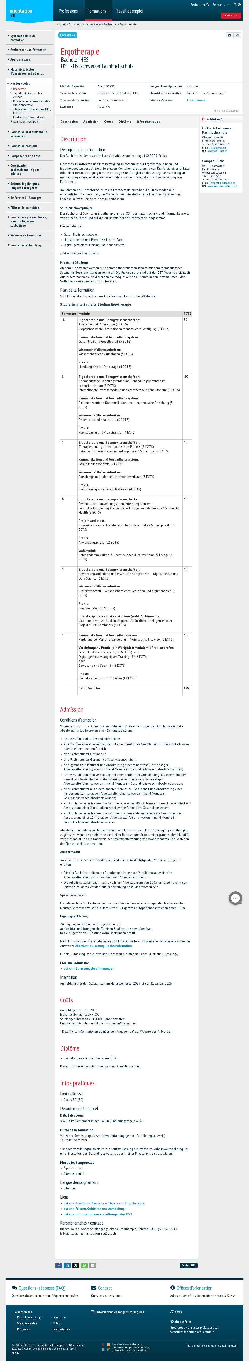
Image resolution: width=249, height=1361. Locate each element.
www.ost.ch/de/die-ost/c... (224, 186)
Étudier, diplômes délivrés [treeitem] (29, 117)
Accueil (61, 24)
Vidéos (56, 1323)
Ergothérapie (196, 100)
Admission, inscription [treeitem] (26, 122)
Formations (75, 24)
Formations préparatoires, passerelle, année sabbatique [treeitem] (28, 221)
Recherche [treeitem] (19, 89)
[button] (58, 1265)
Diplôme (125, 122)
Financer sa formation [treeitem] (25, 235)
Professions (23, 1329)
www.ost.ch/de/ (217, 151)
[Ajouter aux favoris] (237, 35)
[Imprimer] (230, 35)
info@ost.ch (218, 147)
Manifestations (61, 1329)
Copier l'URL (189, 1265)
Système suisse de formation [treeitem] (23, 38)
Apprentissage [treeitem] (20, 59)
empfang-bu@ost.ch (223, 183)
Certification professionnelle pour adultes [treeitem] (24, 169)
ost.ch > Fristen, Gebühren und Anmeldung (94, 1209)
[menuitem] (70, 10)
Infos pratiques (148, 122)
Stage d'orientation (27, 1323)
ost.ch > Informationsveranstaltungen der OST (98, 1214)
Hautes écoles (93, 24)
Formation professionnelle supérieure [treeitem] (28, 134)
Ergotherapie (128, 24)
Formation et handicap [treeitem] (26, 245)
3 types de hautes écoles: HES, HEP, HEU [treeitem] (31, 111)
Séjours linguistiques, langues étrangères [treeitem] (24, 185)
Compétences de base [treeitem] (25, 156)
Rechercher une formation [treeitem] (28, 49)
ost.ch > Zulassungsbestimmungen (89, 969)
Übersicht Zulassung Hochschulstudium (103, 946)
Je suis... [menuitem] (231, 15)
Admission (90, 122)
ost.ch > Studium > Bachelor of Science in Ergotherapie (104, 1203)
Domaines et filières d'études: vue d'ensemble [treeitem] (31, 103)
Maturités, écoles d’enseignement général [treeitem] (27, 71)
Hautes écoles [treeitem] (20, 83)
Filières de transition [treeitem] (24, 207)
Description (69, 122)
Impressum (231, 1345)
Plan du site (193, 1345)
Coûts (108, 122)
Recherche (110, 24)
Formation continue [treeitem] (23, 146)
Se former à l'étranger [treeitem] (25, 197)
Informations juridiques (213, 1345)
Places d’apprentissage (29, 1317)
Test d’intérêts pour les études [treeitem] (27, 95)
